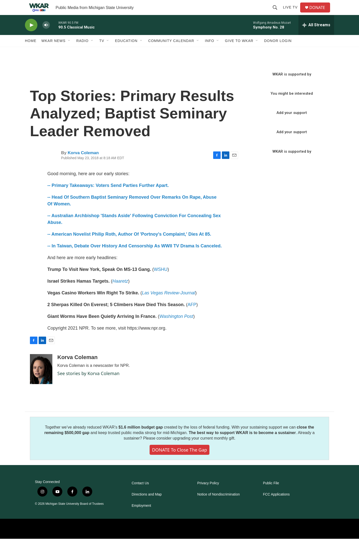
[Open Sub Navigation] (69, 52)
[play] (31, 36)
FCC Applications (276, 506)
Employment (141, 517)
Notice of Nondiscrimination (218, 506)
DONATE (320, 13)
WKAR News (53, 52)
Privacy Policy (208, 494)
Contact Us (140, 494)
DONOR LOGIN (278, 52)
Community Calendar (171, 52)
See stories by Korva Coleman (88, 385)
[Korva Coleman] (41, 380)
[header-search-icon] (277, 13)
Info (209, 52)
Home (30, 52)
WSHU (161, 280)
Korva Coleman (83, 164)
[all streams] (316, 36)
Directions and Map (147, 506)
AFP (191, 315)
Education (126, 52)
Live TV (292, 13)
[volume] (46, 36)
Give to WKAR (239, 52)
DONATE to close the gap (179, 461)
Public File (271, 494)
